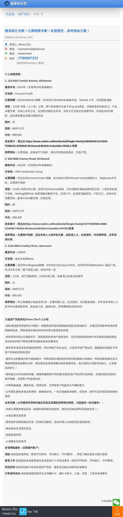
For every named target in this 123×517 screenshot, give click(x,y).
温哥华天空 (15, 3)
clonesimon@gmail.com (31, 49)
